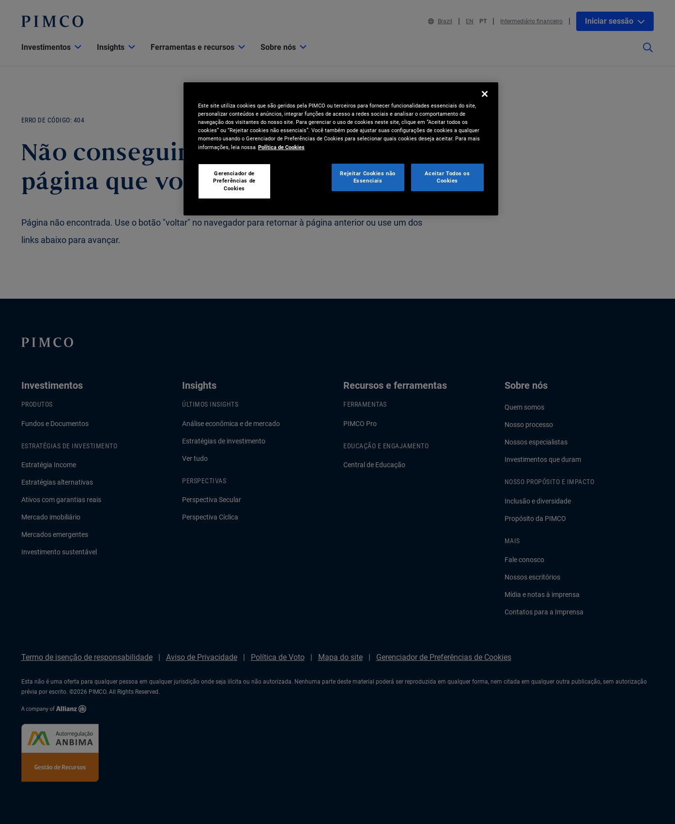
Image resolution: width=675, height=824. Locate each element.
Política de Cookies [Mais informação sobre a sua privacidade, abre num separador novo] (281, 147)
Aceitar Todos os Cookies (447, 177)
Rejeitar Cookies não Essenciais (367, 177)
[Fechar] (484, 94)
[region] (341, 148)
